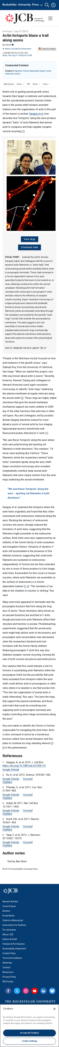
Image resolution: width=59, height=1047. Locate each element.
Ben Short (8, 45)
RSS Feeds (8, 981)
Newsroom (8, 972)
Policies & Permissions (14, 944)
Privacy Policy (9, 977)
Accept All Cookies (29, 1033)
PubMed (7, 782)
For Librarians (9, 930)
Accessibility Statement (14, 948)
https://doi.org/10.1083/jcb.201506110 (24, 765)
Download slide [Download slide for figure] (29, 247)
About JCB (8, 934)
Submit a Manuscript (13, 920)
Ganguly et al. (36, 113)
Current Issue (9, 906)
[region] (29, 1025)
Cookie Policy (9, 953)
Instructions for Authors (14, 925)
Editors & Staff (10, 939)
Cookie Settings (29, 1041)
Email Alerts (8, 915)
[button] (47, 5)
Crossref (28, 778)
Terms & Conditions (12, 958)
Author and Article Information (17, 49)
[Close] (54, 1008)
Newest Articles (10, 901)
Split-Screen (9, 84)
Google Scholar (11, 769)
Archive (6, 911)
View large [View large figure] (29, 239)
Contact (6, 967)
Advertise (7, 962)
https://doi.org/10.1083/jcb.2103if (17, 55)
